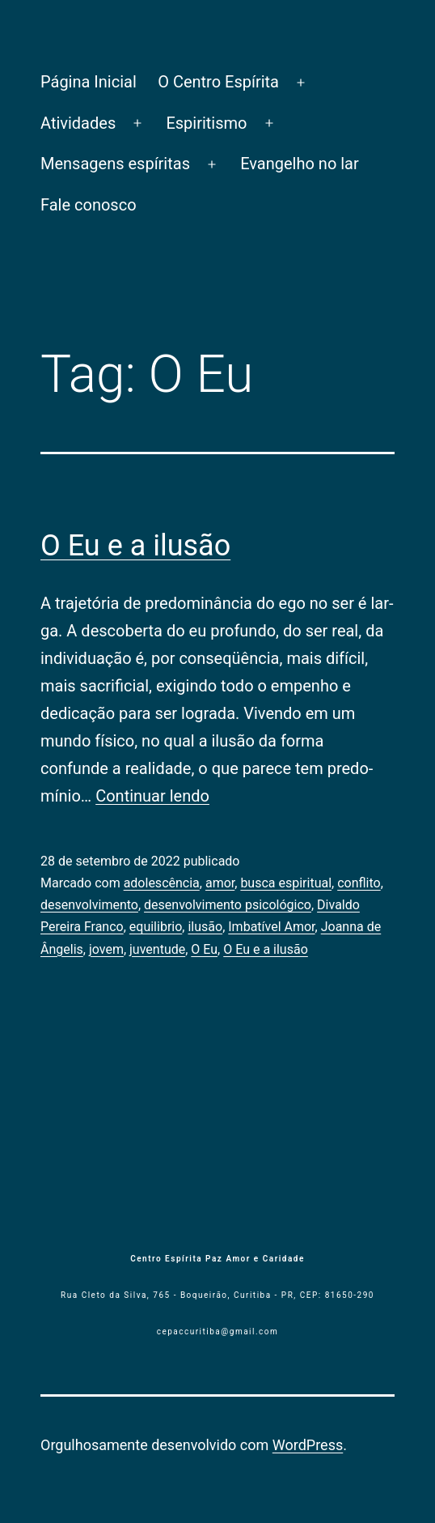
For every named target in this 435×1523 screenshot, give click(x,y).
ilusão (205, 926)
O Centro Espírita (218, 81)
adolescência (162, 883)
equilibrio (156, 926)
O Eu (204, 949)
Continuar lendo (152, 796)
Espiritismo (206, 123)
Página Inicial (88, 81)
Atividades (78, 123)
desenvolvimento (89, 905)
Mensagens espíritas (115, 163)
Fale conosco (88, 205)
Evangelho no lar (299, 163)
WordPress (307, 1444)
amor (219, 883)
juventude (157, 949)
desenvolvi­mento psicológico (227, 905)
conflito (359, 883)
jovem (106, 949)
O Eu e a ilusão (135, 546)
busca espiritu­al (286, 883)
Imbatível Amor (271, 926)
